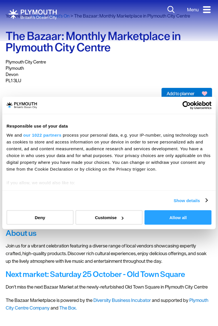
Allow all (178, 217)
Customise (109, 217)
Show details (187, 200)
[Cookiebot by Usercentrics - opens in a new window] (186, 105)
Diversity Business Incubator (122, 300)
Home (38, 16)
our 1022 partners (42, 134)
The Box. (68, 308)
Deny (40, 217)
